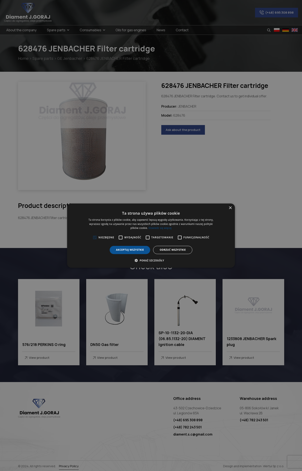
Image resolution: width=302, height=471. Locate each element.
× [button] (230, 207)
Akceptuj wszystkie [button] (130, 250)
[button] (151, 260)
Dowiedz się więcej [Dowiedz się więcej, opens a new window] (160, 228)
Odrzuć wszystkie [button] (173, 250)
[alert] (151, 235)
